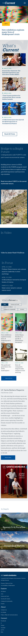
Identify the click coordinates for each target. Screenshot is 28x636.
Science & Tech (5, 596)
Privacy (3, 583)
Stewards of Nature (14, 545)
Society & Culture (5, 599)
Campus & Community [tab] (9, 309)
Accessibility (4, 585)
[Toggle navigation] (25, 2)
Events (2, 604)
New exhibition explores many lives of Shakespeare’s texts (13, 32)
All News (3, 591)
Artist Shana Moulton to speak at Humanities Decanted (19, 338)
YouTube (3, 628)
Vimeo (2, 625)
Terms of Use (9, 583)
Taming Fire (14, 564)
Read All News (9, 134)
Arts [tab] (5, 304)
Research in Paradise (14, 527)
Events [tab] (22, 309)
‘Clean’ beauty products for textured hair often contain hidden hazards (11, 97)
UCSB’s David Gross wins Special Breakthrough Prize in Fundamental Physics (13, 121)
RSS (2, 632)
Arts (5, 23)
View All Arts (8, 378)
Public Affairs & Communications (9, 615)
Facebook (3, 621)
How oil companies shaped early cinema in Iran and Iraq (20, 368)
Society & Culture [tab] (8, 307)
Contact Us (4, 610)
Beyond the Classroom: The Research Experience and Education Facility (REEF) (11, 72)
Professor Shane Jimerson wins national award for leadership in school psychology (14, 271)
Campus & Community (6, 601)
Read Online (8, 457)
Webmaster (11, 585)
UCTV (2, 630)
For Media (3, 612)
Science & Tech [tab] (15, 304)
